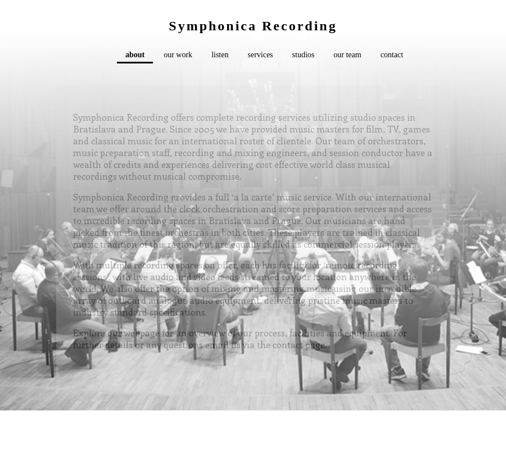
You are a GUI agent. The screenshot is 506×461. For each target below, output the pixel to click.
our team (347, 55)
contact (392, 55)
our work (178, 55)
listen (219, 55)
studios (303, 55)
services (260, 55)
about (134, 55)
